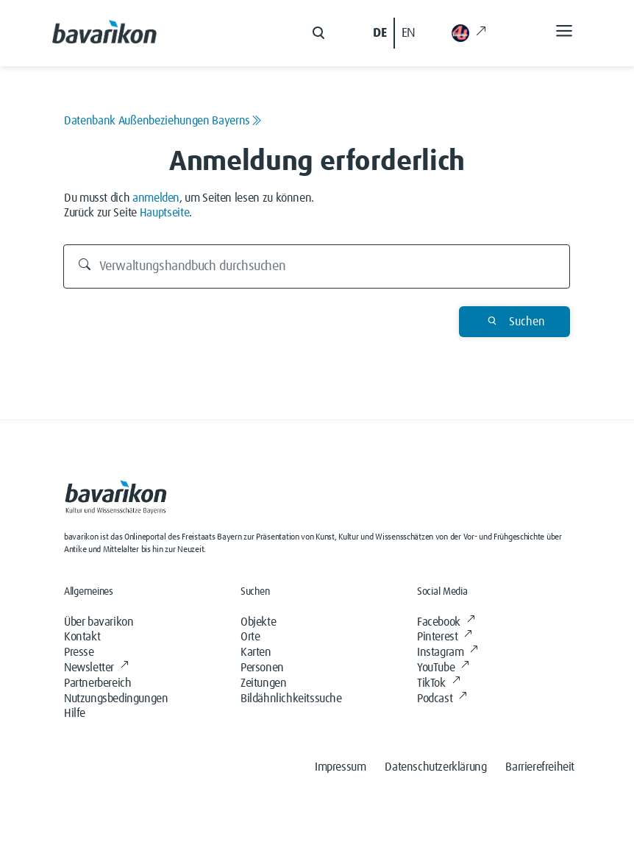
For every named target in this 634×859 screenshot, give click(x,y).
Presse (79, 652)
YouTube (443, 667)
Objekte (258, 622)
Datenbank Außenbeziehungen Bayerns (163, 121)
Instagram (447, 652)
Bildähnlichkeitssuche (291, 698)
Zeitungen (263, 683)
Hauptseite (165, 213)
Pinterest (444, 636)
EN (409, 33)
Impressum (340, 767)
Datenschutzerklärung (435, 767)
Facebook (445, 622)
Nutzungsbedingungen (116, 698)
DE (379, 33)
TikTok (438, 683)
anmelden (155, 198)
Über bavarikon (98, 622)
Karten (256, 652)
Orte (250, 637)
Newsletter (96, 667)
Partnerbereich (97, 683)
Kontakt (82, 637)
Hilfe (74, 713)
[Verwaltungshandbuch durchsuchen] (317, 266)
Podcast (442, 698)
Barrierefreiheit (539, 767)
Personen (262, 668)
